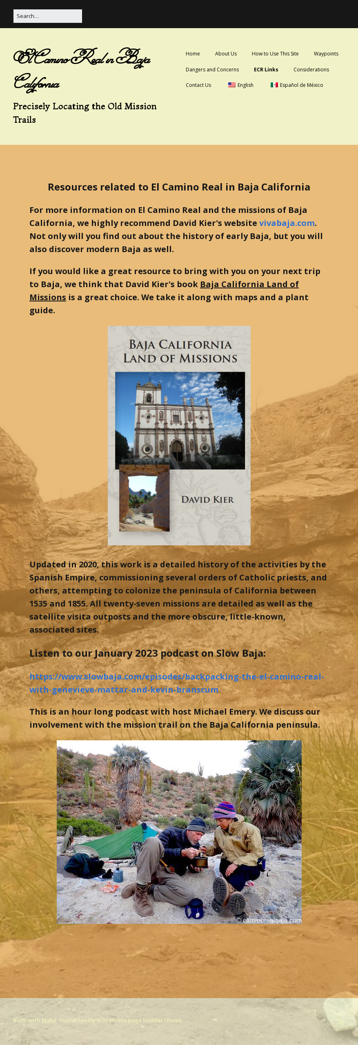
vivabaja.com (287, 222)
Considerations (311, 69)
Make (49, 1020)
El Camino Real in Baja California (81, 70)
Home (193, 53)
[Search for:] (47, 16)
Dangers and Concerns (212, 69)
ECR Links (266, 69)
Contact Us (198, 85)
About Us (226, 53)
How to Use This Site (275, 53)
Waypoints (326, 53)
